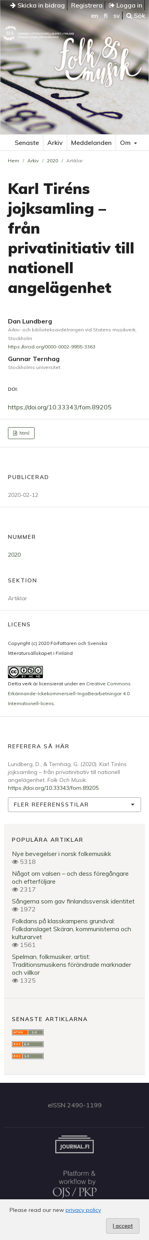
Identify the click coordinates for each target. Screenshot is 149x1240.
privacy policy (83, 1209)
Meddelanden (91, 142)
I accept (123, 1225)
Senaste (27, 142)
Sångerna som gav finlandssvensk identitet (73, 901)
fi (106, 15)
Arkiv (55, 142)
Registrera (87, 5)
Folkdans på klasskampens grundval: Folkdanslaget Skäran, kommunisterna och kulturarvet (71, 929)
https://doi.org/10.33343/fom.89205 (60, 407)
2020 (52, 161)
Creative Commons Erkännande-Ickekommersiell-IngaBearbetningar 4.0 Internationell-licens (69, 693)
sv (116, 15)
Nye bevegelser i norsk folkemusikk (61, 854)
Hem (13, 161)
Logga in (125, 5)
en (94, 15)
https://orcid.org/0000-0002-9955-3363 (51, 347)
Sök (135, 15)
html (23, 433)
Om (126, 142)
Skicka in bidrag (37, 5)
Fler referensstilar (51, 804)
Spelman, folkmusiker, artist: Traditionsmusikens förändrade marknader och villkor (71, 964)
